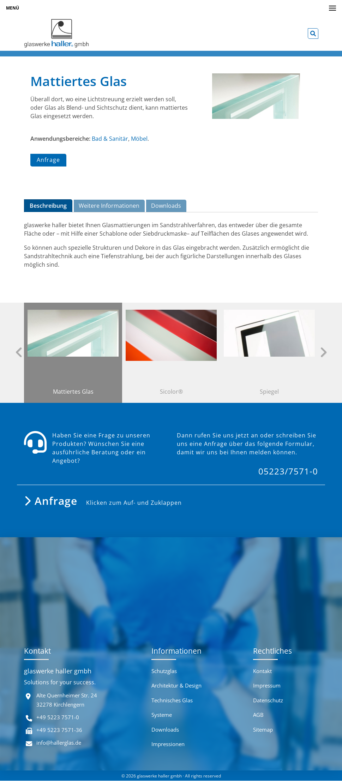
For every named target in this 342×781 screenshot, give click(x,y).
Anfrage (48, 160)
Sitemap (263, 729)
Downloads (166, 206)
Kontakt (262, 671)
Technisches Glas (172, 700)
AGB (258, 715)
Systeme (161, 715)
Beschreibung (48, 206)
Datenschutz (268, 700)
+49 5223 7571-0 (57, 717)
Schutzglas (164, 671)
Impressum (267, 685)
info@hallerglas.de (58, 742)
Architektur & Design (176, 685)
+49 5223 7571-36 (59, 729)
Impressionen (168, 744)
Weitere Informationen (109, 206)
